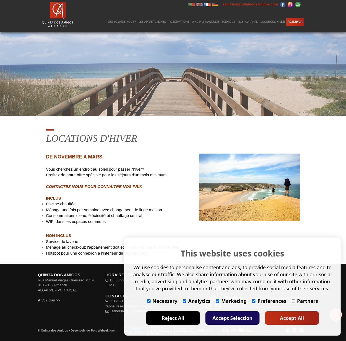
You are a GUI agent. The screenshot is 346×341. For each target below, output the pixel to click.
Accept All (292, 318)
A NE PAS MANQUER (205, 21)
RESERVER (295, 21)
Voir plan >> (49, 300)
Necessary (162, 301)
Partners (305, 301)
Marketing (231, 301)
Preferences (269, 301)
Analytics (196, 301)
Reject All (173, 318)
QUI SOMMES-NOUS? (122, 21)
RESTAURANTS (248, 21)
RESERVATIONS (179, 21)
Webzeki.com (107, 330)
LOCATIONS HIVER (273, 21)
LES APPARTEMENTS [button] (152, 21)
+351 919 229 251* (123, 301)
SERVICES (228, 21)
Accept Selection (232, 318)
